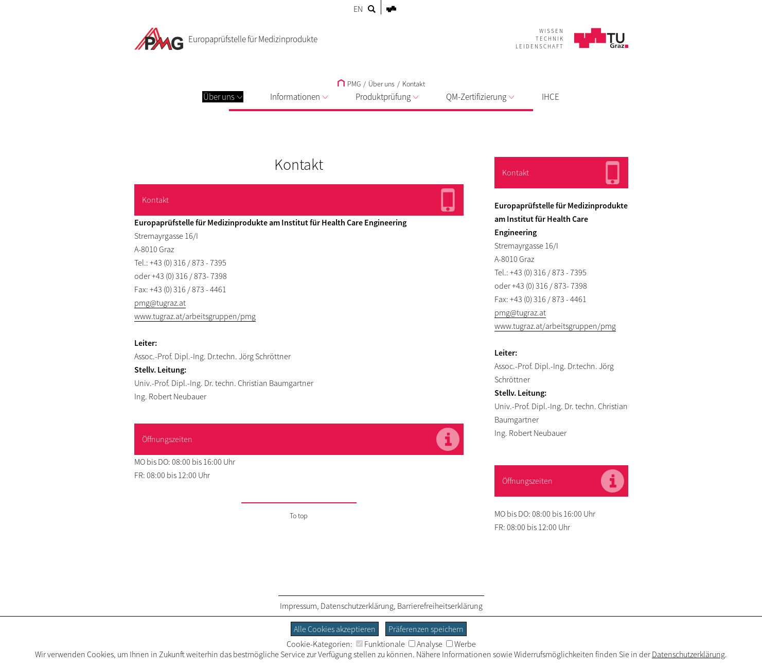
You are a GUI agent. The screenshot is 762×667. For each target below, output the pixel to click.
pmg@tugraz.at (160, 302)
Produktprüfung (387, 96)
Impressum (298, 606)
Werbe (461, 644)
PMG (349, 84)
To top (299, 515)
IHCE (550, 96)
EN (358, 9)
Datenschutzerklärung (357, 606)
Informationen (299, 96)
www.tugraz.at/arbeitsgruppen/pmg (195, 316)
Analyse (425, 644)
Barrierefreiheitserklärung (440, 606)
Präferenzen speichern (426, 629)
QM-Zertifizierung (480, 96)
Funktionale (380, 644)
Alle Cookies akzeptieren (335, 629)
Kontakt (413, 84)
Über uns (222, 96)
